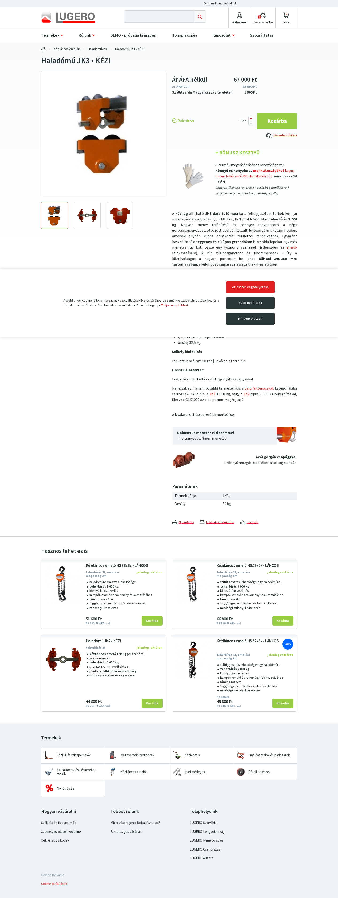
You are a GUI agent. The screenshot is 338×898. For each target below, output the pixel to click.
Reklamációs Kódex (55, 840)
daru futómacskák (259, 388)
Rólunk (85, 35)
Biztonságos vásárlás (126, 831)
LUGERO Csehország (205, 849)
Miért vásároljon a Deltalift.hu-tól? (135, 822)
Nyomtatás (183, 522)
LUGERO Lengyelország (207, 831)
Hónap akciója (184, 35)
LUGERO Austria (201, 858)
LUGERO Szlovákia (203, 822)
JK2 (246, 394)
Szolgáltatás (261, 35)
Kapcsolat (221, 35)
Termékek (50, 35)
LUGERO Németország (206, 840)
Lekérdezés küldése (217, 522)
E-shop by (52, 875)
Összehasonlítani (281, 135)
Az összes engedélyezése (250, 287)
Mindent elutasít (250, 318)
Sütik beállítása (250, 303)
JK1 (212, 394)
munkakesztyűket (268, 170)
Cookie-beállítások (54, 884)
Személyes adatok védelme (61, 831)
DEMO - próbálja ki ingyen (133, 35)
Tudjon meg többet (174, 305)
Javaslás (249, 522)
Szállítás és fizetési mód (58, 822)
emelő (292, 247)
